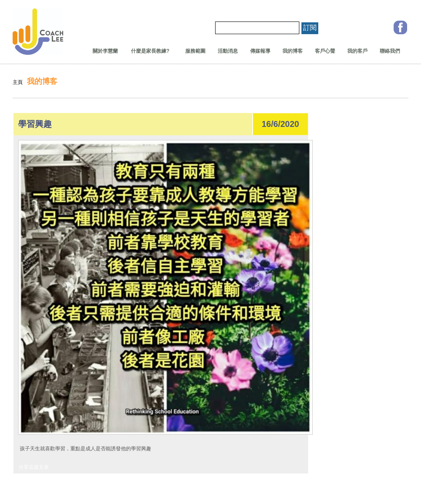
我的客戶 (357, 51)
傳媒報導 (260, 51)
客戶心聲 (325, 51)
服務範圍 (195, 51)
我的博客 (292, 51)
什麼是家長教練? (148, 51)
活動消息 (228, 51)
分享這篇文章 (34, 467)
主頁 (18, 82)
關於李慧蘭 (105, 51)
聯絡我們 (390, 51)
